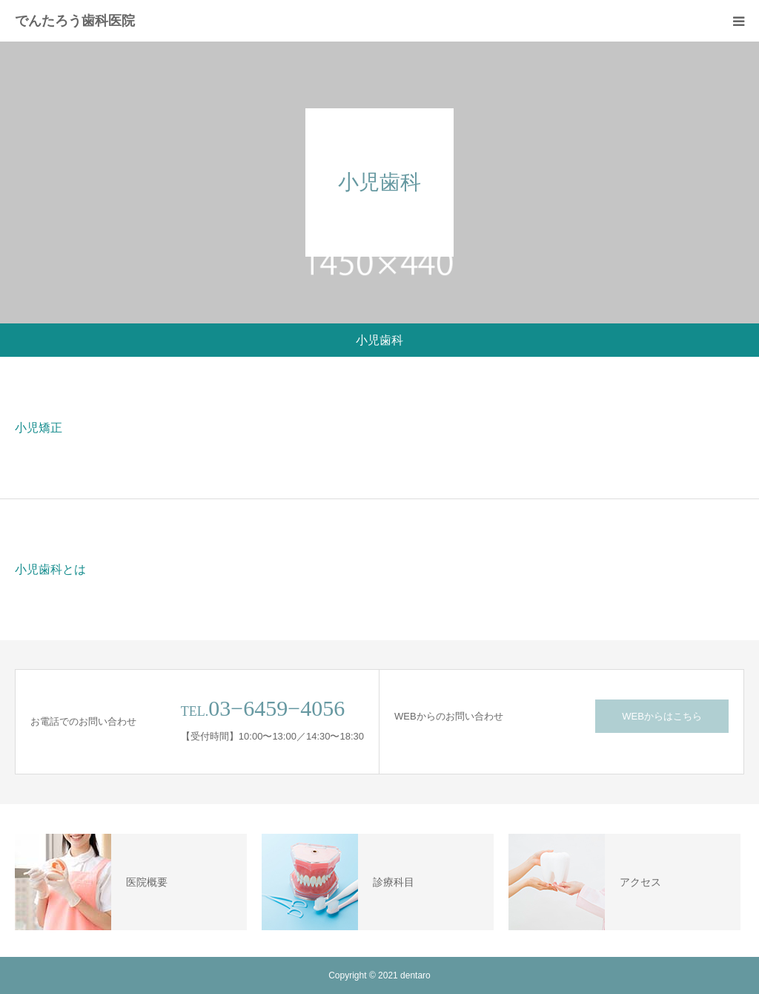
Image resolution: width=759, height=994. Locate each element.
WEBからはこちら (662, 716)
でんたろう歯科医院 (75, 20)
